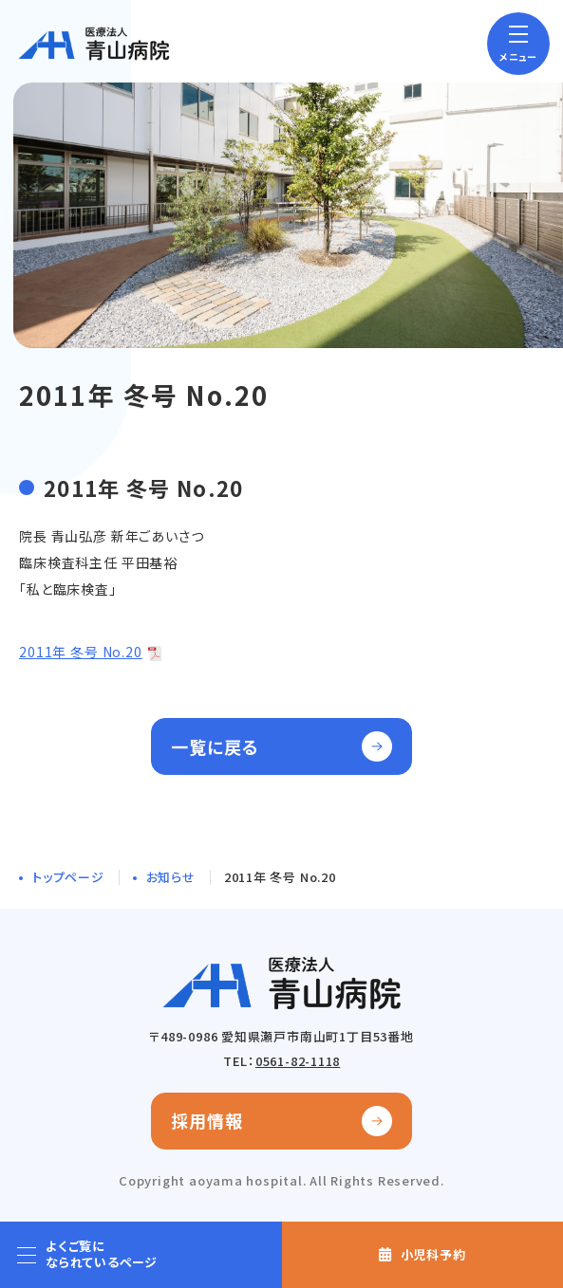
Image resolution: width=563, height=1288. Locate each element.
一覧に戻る (215, 746)
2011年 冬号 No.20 (80, 651)
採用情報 (207, 1120)
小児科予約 (433, 1254)
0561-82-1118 (297, 1061)
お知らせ (171, 877)
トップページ (68, 877)
